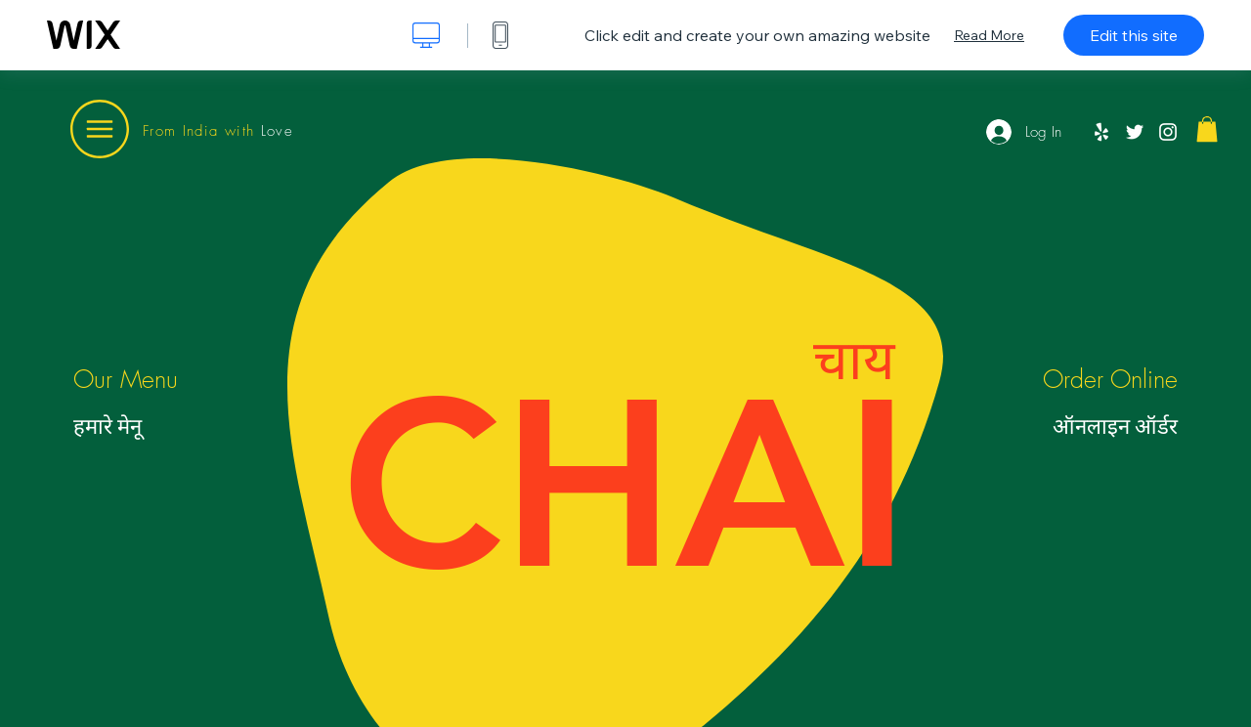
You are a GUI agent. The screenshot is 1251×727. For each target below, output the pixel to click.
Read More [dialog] (989, 35)
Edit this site (1134, 35)
